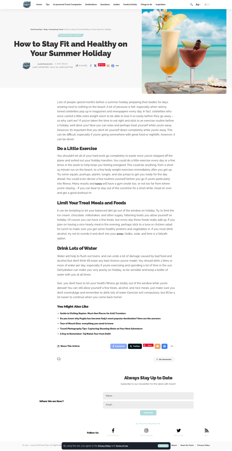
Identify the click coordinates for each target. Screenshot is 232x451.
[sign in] (181, 5)
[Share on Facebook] (91, 66)
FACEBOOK (113, 437)
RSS (206, 437)
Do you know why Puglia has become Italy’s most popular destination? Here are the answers (110, 318)
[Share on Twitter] (95, 66)
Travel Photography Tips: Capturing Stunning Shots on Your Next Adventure (101, 328)
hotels (99, 183)
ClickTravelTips (45, 64)
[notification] (186, 5)
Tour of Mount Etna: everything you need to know (87, 323)
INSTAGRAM (146, 437)
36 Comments (161, 361)
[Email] (108, 66)
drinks (121, 233)
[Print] (112, 66)
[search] (191, 5)
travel (172, 384)
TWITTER (178, 437)
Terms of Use (123, 445)
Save (103, 65)
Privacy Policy (105, 445)
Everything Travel (70, 35)
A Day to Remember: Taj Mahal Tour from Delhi (85, 333)
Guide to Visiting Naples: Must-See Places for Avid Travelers (93, 313)
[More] (117, 66)
